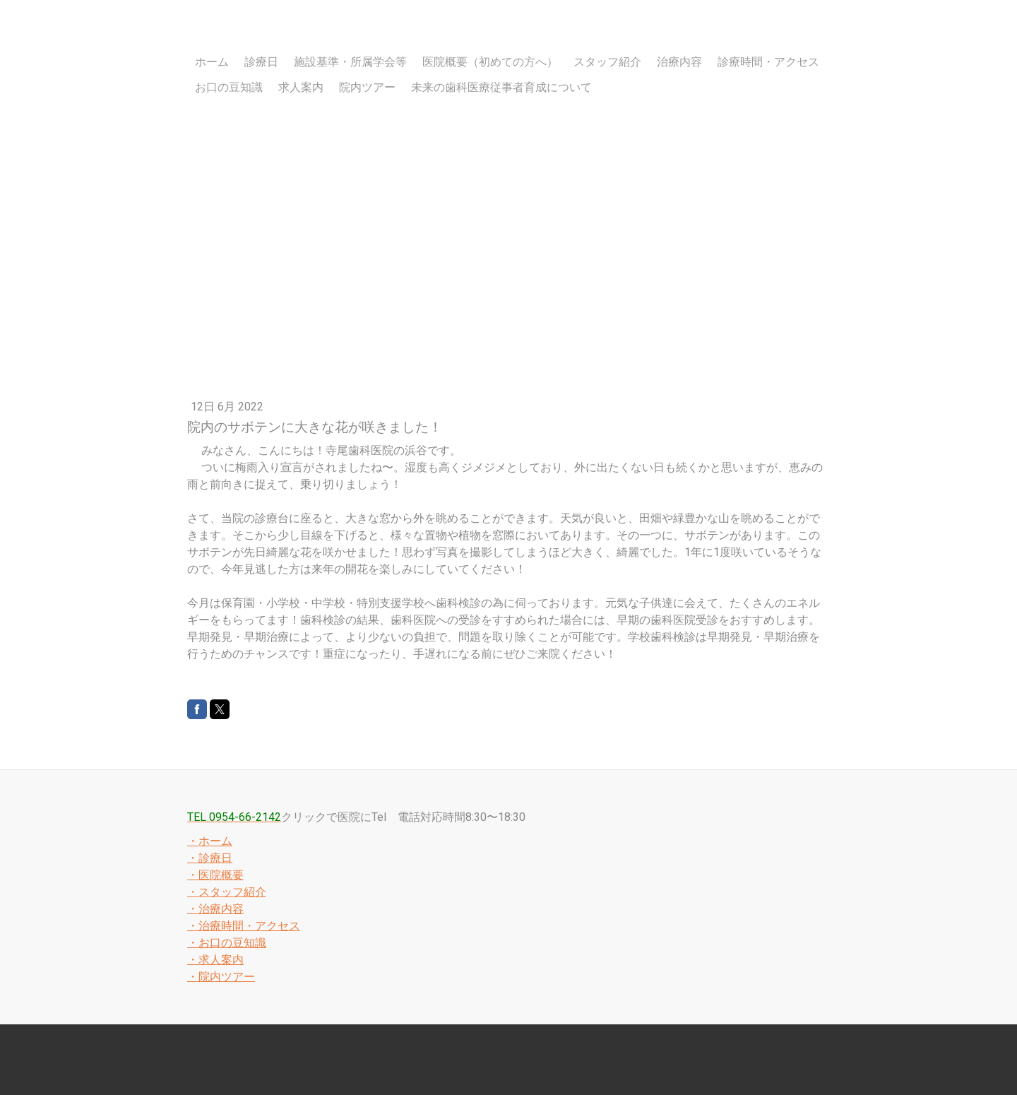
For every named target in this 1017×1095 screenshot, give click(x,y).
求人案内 (300, 87)
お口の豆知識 (229, 87)
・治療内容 (215, 909)
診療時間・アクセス (768, 62)
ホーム (212, 62)
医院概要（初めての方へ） (490, 62)
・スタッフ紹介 (226, 892)
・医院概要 (215, 875)
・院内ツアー (221, 976)
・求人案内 (215, 959)
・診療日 (209, 858)
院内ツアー (367, 87)
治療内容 (679, 62)
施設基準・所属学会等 (350, 62)
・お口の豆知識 (226, 942)
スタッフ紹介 (607, 62)
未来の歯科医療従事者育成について (501, 87)
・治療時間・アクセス (243, 926)
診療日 (261, 62)
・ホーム (209, 841)
